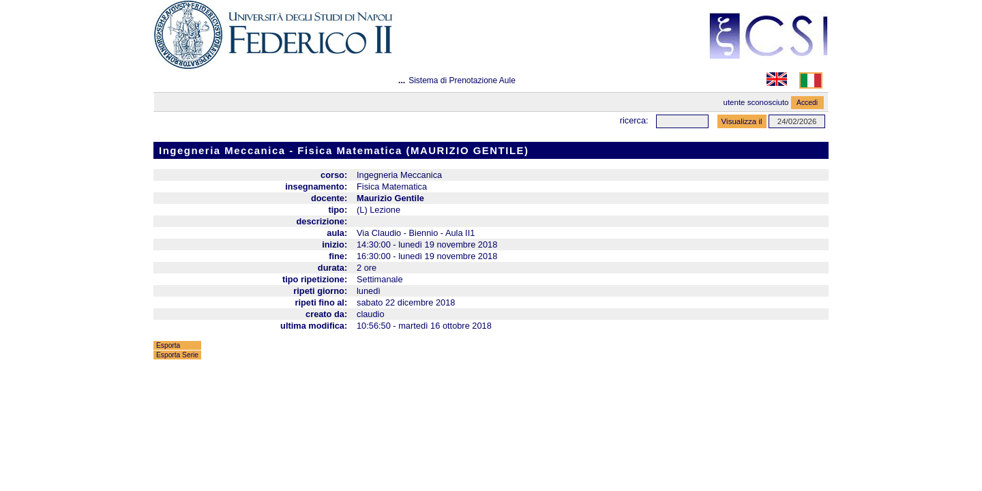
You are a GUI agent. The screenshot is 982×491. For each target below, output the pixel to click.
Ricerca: (634, 120)
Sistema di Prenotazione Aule (462, 80)
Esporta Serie (177, 355)
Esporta (168, 345)
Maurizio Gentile (390, 198)
